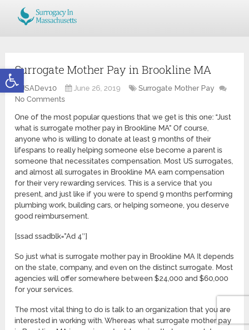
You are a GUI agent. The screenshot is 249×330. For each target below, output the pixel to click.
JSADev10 (39, 88)
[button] (12, 81)
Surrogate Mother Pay (176, 88)
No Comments (40, 99)
